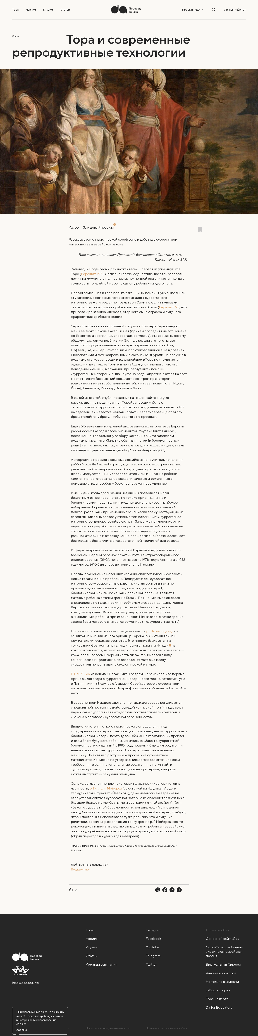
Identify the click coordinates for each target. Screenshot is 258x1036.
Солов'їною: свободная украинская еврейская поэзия (224, 951)
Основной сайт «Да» (222, 939)
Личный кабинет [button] (235, 9)
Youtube (152, 947)
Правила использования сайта (166, 1028)
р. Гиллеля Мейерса (106, 788)
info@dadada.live (25, 983)
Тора (15, 9)
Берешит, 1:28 (91, 274)
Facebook (153, 939)
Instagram (153, 930)
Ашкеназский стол (221, 973)
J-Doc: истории (218, 990)
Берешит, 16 (168, 307)
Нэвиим (31, 9)
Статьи (65, 9)
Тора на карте (217, 999)
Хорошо (21, 1030)
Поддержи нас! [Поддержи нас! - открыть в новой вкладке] (80, 869)
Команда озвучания (101, 964)
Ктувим (48, 9)
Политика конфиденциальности (108, 1028)
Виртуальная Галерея (223, 964)
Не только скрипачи (222, 982)
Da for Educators (219, 1007)
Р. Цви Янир (80, 674)
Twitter (151, 964)
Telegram (153, 956)
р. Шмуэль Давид (159, 631)
